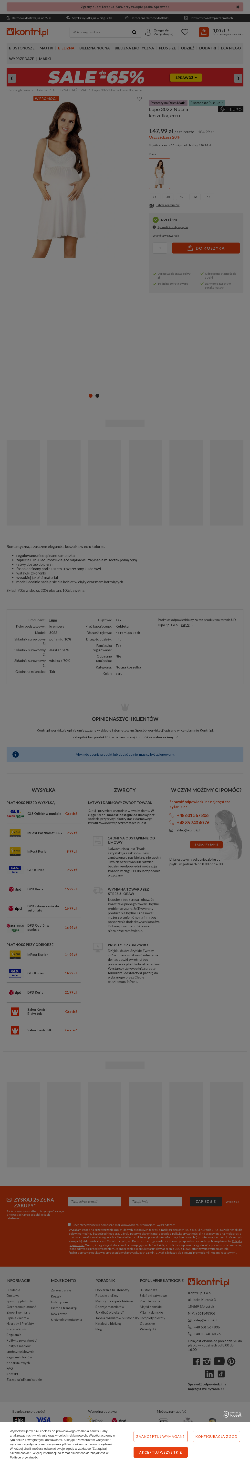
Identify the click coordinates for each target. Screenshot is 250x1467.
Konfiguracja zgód (216, 1436)
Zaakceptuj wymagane (160, 1436)
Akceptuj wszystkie (160, 1452)
